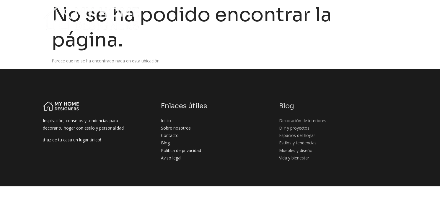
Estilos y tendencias (377, 11)
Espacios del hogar (324, 11)
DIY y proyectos (276, 11)
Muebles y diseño (308, 22)
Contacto (389, 22)
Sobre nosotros (147, 11)
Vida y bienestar (352, 22)
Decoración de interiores (221, 11)
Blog (178, 11)
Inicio (115, 11)
